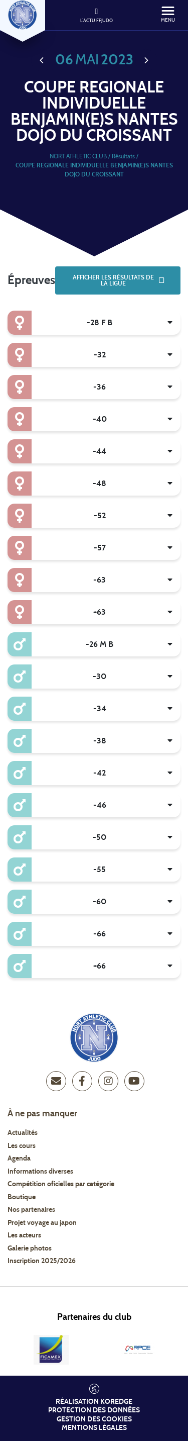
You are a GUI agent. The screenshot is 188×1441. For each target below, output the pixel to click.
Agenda (19, 1158)
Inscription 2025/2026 (42, 1261)
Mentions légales (94, 1427)
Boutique (22, 1197)
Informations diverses (40, 1171)
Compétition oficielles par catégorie (61, 1184)
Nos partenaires (31, 1209)
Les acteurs (24, 1235)
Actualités (23, 1132)
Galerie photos (30, 1248)
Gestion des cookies (94, 1419)
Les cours (22, 1145)
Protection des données (94, 1410)
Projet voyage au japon (42, 1222)
